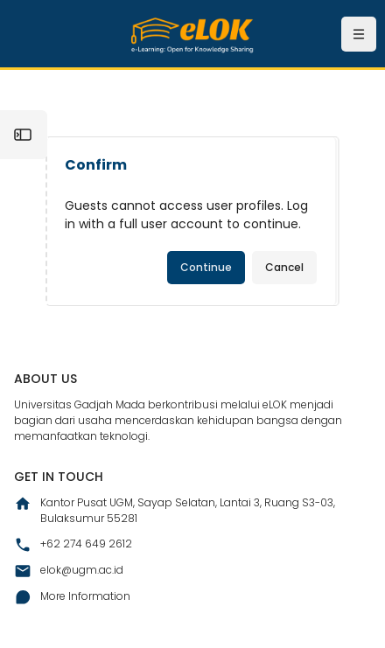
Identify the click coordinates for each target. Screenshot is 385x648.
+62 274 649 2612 (73, 545)
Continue (206, 267)
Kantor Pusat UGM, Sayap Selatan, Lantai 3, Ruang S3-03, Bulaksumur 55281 (174, 510)
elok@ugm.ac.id (68, 571)
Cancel (284, 267)
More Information (72, 597)
